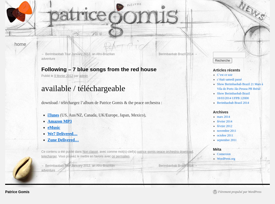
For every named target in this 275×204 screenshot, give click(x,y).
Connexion (224, 154)
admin (83, 76)
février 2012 (224, 126)
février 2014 (224, 121)
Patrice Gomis (17, 192)
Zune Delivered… (63, 140)
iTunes (53, 115)
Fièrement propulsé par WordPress (239, 192)
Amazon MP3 (60, 121)
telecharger (49, 156)
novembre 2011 (226, 131)
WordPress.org (226, 159)
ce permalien (120, 156)
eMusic (54, 127)
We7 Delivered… (63, 134)
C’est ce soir (225, 75)
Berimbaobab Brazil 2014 (178, 54)
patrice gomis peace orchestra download (165, 152)
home (20, 44)
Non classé (90, 152)
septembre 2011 (227, 140)
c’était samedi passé (229, 79)
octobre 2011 (225, 135)
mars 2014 (223, 117)
